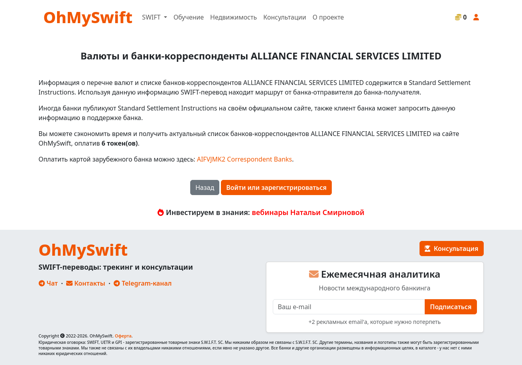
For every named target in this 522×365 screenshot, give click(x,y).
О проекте (328, 17)
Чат (48, 283)
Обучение (188, 17)
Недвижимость (233, 17)
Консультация (451, 248)
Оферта (123, 336)
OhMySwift (88, 17)
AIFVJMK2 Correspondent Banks (244, 159)
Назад (204, 187)
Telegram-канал (142, 283)
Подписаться (450, 306)
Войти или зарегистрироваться (276, 187)
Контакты (85, 283)
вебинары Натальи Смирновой (308, 212)
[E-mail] (349, 306)
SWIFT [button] (152, 17)
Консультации (284, 17)
